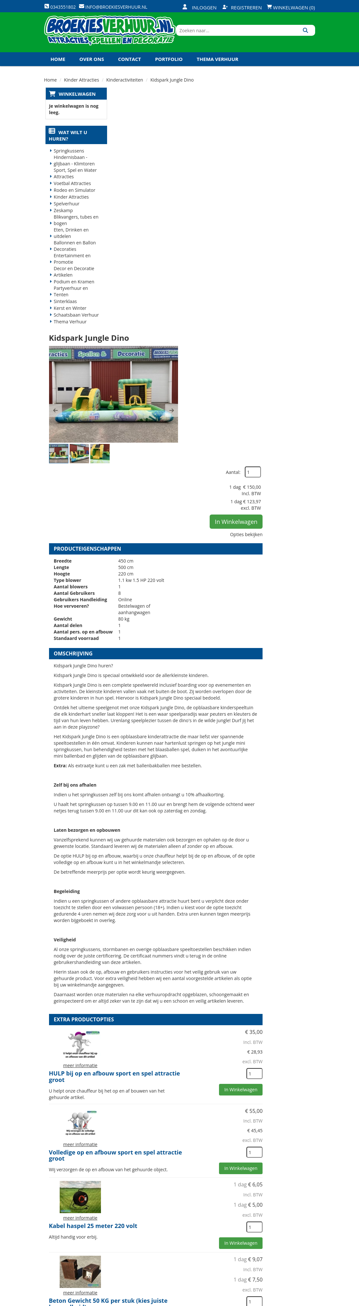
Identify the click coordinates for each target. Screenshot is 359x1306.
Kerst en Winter (69, 317)
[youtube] (286, 1300)
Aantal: (281, 116)
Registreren (242, 7)
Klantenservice (223, 1217)
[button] (123, 174)
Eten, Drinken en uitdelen (70, 242)
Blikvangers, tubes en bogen (75, 229)
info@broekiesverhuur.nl (77, 1247)
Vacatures (128, 1228)
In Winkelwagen (284, 165)
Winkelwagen (76, 102)
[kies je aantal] (302, 765)
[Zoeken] (308, 36)
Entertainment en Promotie (71, 267)
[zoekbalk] (259, 36)
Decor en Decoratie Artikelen (73, 280)
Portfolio (169, 67)
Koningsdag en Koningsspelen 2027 (98, 81)
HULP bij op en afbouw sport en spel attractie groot (212, 728)
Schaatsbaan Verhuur (75, 324)
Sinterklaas (64, 310)
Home (58, 67)
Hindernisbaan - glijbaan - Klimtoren (73, 169)
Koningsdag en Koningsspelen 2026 (178, 1262)
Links (122, 1239)
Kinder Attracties (70, 206)
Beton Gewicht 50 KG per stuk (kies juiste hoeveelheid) (210, 950)
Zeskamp (62, 219)
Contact (129, 67)
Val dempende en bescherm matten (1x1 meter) (207, 1025)
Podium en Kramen (73, 291)
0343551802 (71, 1234)
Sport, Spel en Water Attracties (74, 182)
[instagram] (309, 1300)
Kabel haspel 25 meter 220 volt (211, 872)
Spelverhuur (65, 213)
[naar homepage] (115, 36)
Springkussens (68, 160)
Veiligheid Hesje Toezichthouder (190, 1099)
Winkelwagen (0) (291, 7)
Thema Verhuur (217, 67)
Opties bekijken (294, 178)
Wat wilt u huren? (67, 144)
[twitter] (274, 1300)
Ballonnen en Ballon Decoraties (74, 255)
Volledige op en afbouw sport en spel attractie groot (209, 801)
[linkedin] (297, 1300)
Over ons (91, 67)
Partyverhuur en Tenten (70, 300)
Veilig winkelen (178, 1217)
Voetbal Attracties (71, 192)
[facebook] (262, 1300)
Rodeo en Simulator (73, 199)
